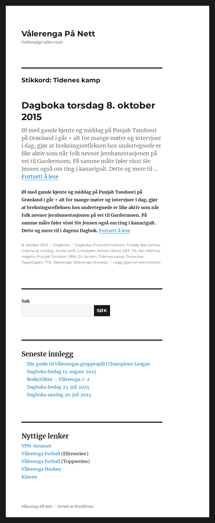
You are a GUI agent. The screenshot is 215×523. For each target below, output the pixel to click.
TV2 (48, 262)
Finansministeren (109, 245)
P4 (134, 250)
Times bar (135, 256)
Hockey (47, 250)
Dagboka (61, 245)
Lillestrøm (86, 250)
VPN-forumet (37, 446)
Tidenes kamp (111, 256)
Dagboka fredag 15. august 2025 (61, 371)
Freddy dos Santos (143, 245)
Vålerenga (62, 262)
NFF (126, 250)
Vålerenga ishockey (90, 262)
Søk (26, 301)
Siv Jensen (87, 256)
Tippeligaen (32, 262)
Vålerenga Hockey (41, 469)
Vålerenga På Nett (58, 33)
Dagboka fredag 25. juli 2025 (58, 387)
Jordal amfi (65, 250)
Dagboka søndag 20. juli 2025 (59, 394)
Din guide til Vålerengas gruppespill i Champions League (88, 364)
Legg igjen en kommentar (137, 262)
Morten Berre (109, 250)
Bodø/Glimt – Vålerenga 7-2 (58, 379)
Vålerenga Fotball (41, 453)
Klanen (29, 476)
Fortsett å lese (40, 176)
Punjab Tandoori (52, 256)
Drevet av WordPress (75, 506)
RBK (72, 256)
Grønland (30, 250)
